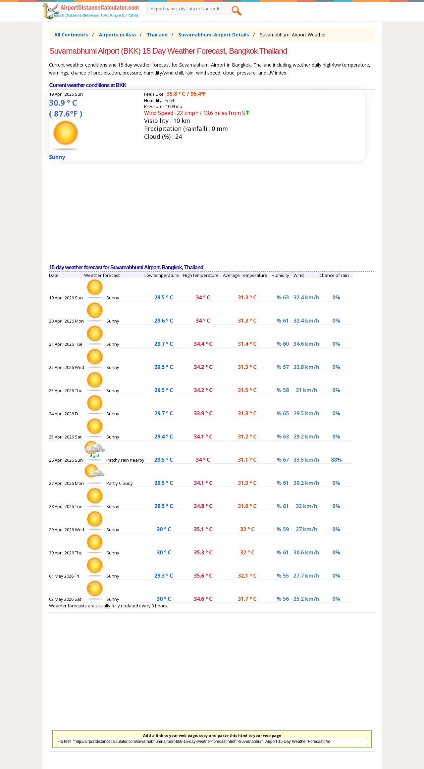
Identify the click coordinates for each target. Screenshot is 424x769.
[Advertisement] (212, 212)
